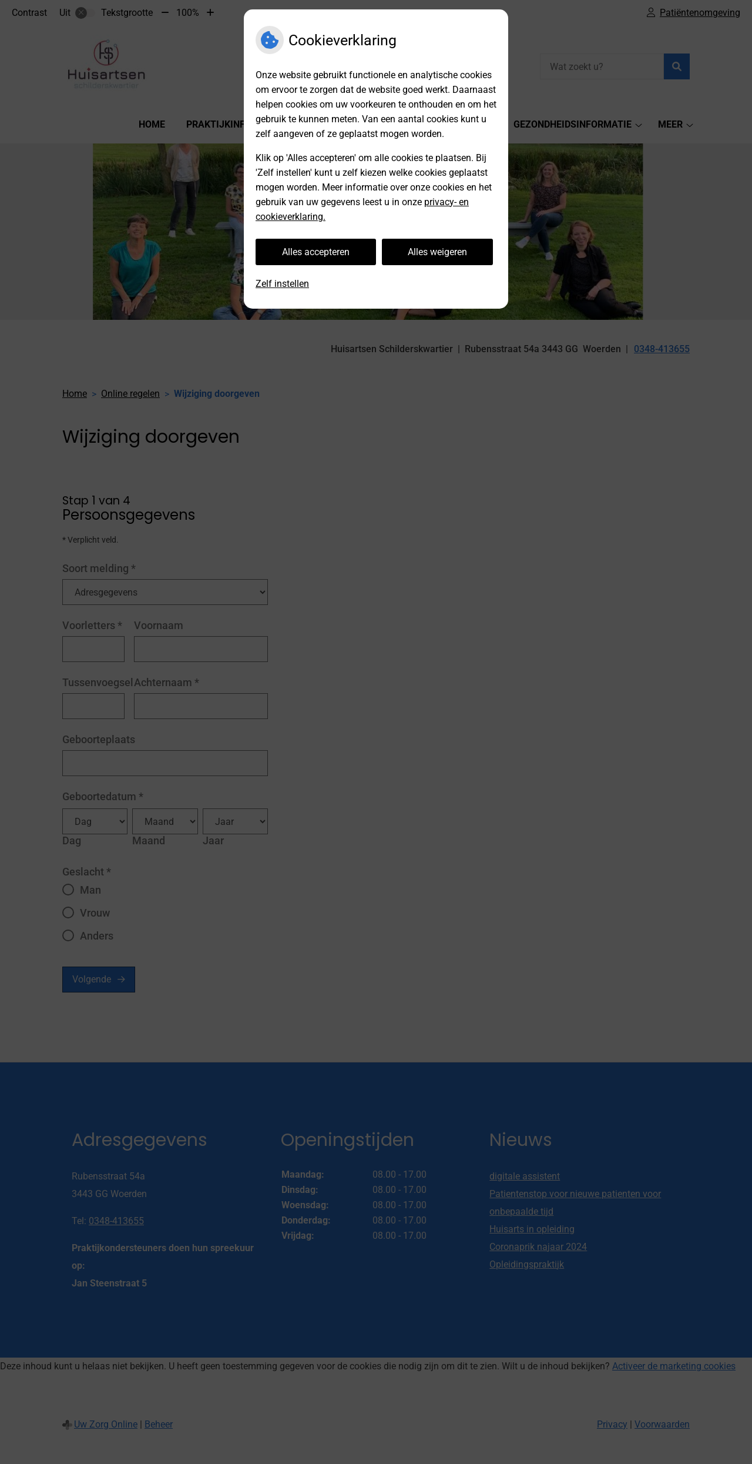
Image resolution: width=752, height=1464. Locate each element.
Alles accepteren (316, 252)
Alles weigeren (437, 252)
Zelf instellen (282, 283)
